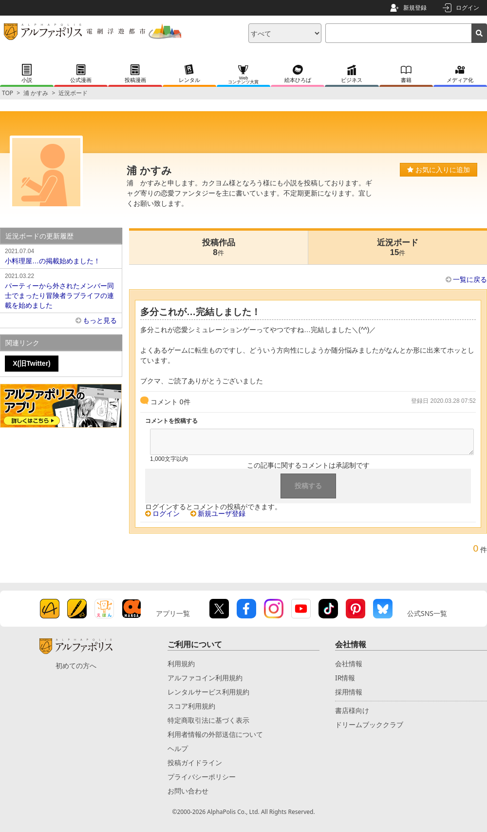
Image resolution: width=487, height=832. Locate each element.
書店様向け (352, 710)
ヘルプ (178, 748)
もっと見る (100, 320)
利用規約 (181, 663)
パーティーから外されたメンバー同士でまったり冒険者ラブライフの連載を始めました (61, 290)
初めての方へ (76, 665)
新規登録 (415, 7)
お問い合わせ (188, 790)
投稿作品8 (218, 247)
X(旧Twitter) (32, 363)
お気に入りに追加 (438, 170)
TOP (7, 93)
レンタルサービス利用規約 (208, 691)
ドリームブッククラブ (369, 724)
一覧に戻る (470, 279)
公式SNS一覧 (427, 613)
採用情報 (348, 691)
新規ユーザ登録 (221, 513)
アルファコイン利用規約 (205, 677)
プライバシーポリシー (202, 776)
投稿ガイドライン (195, 762)
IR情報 (345, 677)
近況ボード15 (397, 247)
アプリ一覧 (173, 613)
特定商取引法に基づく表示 (208, 720)
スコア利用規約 (191, 706)
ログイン (467, 7)
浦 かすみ (35, 93)
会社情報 (348, 663)
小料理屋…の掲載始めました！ (61, 255)
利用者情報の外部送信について (215, 734)
